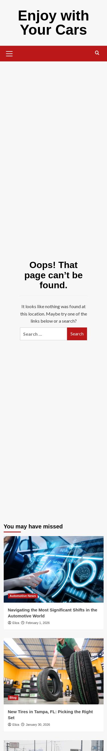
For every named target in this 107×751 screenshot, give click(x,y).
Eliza (16, 623)
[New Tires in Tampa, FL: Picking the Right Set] (54, 671)
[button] (9, 53)
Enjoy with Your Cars (53, 23)
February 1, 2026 (38, 623)
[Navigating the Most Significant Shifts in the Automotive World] (54, 569)
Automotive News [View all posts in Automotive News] (23, 596)
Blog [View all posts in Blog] (13, 697)
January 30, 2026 (38, 724)
